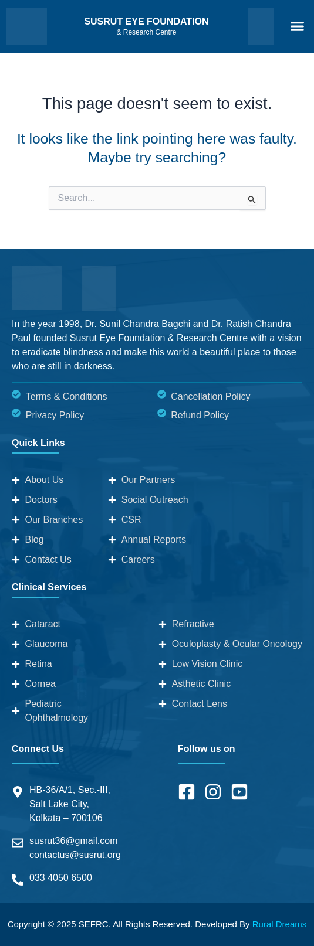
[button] (297, 26)
